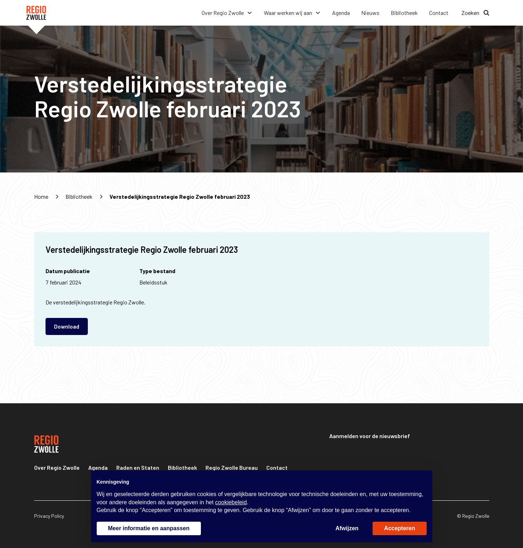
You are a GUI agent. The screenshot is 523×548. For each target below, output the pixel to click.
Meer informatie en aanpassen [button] (149, 528)
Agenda (341, 12)
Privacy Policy (49, 516)
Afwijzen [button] (346, 528)
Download (66, 326)
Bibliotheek (404, 12)
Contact (438, 12)
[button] (227, 13)
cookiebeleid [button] (231, 502)
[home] (36, 13)
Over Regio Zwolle (57, 467)
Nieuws (370, 12)
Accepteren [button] (399, 528)
